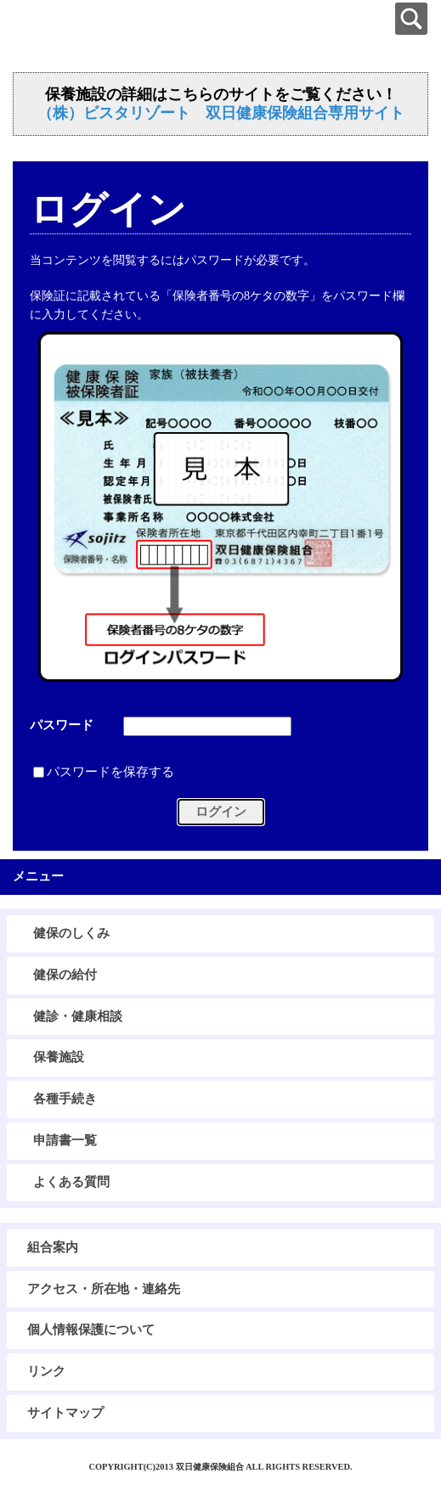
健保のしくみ (71, 933)
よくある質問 (71, 1182)
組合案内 (52, 1247)
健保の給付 (65, 974)
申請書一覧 (65, 1140)
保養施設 (58, 1057)
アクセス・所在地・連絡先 (103, 1289)
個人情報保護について (91, 1329)
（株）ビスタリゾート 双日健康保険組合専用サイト (220, 112)
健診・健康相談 (77, 1016)
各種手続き (65, 1098)
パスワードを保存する (110, 772)
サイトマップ (65, 1413)
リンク (46, 1371)
